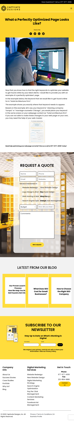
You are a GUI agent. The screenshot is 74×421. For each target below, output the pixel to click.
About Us (6, 374)
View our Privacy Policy (47, 351)
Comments (37, 225)
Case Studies (8, 380)
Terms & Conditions (44, 414)
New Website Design (36, 377)
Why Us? (6, 386)
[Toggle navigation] (71, 8)
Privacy (33, 414)
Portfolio (6, 383)
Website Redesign (35, 374)
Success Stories (9, 377)
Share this (37, 30)
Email (42, 341)
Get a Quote (37, 245)
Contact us (65, 384)
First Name (26, 341)
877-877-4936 (65, 2)
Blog (4, 389)
